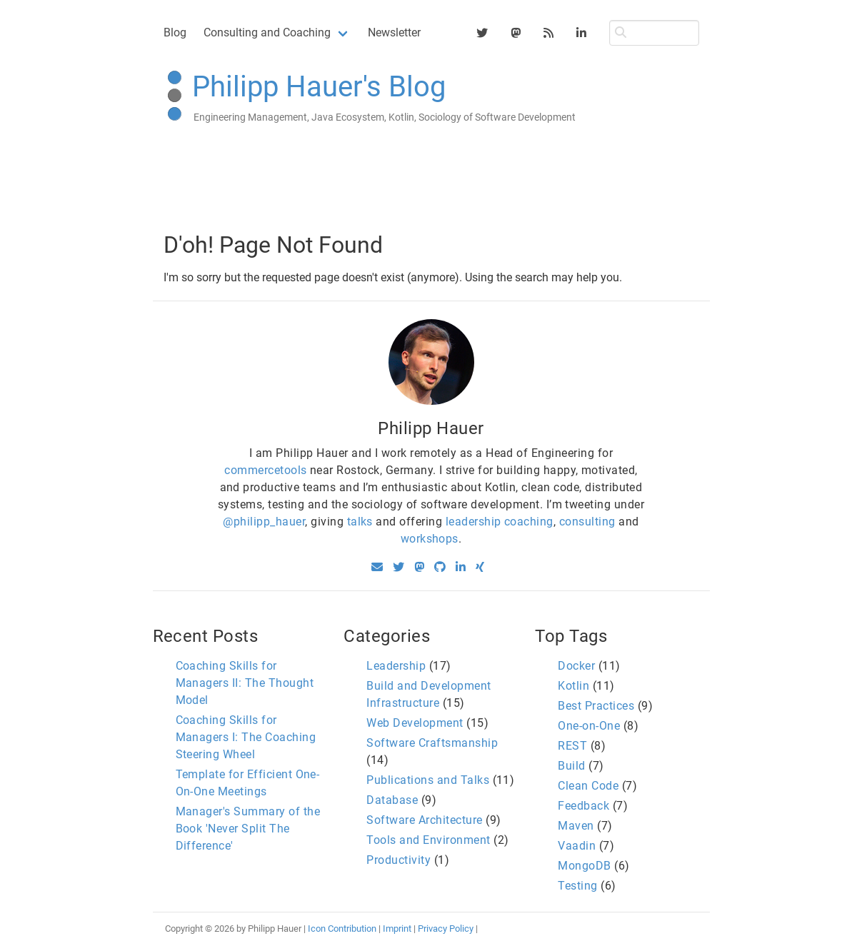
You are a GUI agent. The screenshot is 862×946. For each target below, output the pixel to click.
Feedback (583, 805)
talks (360, 521)
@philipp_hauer (264, 521)
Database (392, 800)
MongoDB (584, 865)
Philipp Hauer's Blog (319, 87)
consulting (587, 521)
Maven (575, 825)
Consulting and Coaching (267, 32)
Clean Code (588, 785)
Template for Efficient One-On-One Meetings (248, 783)
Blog (175, 32)
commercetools (265, 470)
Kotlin (573, 686)
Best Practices (596, 706)
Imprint (397, 928)
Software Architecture (424, 820)
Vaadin (577, 845)
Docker (576, 666)
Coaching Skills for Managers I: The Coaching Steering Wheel (246, 737)
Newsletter (394, 32)
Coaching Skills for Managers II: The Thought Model (245, 683)
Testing (577, 885)
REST (572, 746)
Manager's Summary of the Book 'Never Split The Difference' (248, 828)
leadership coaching (499, 521)
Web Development (414, 723)
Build (571, 766)
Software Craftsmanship (432, 743)
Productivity (398, 860)
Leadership (396, 666)
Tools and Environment (428, 840)
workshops (429, 538)
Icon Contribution (342, 928)
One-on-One (589, 726)
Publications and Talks (427, 780)
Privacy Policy (445, 928)
